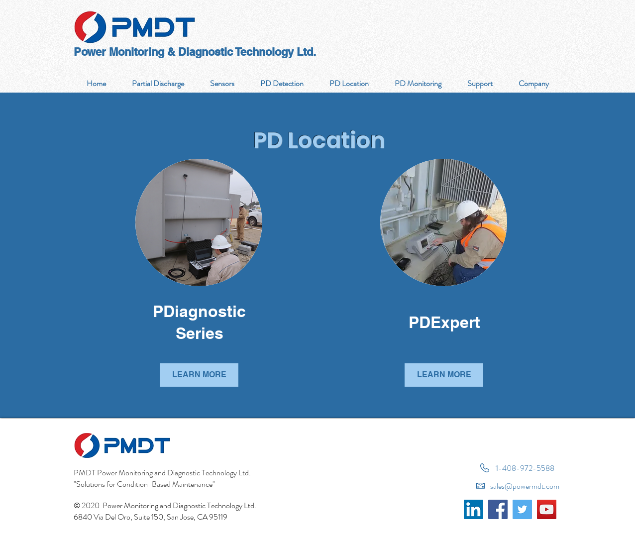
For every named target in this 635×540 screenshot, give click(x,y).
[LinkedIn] (473, 509)
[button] (281, 83)
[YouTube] (546, 509)
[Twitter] (522, 509)
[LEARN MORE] (199, 375)
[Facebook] (498, 509)
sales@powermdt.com (524, 486)
